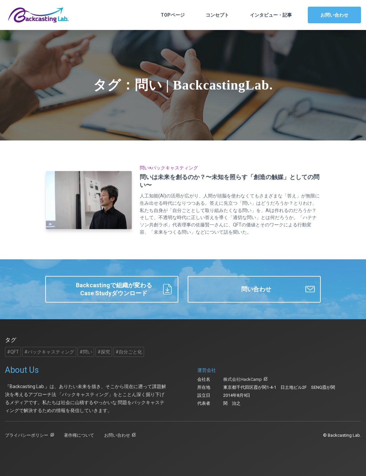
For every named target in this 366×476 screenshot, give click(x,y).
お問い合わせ (334, 15)
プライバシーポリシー (26, 435)
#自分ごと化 (128, 352)
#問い (86, 352)
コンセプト (217, 15)
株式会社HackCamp (242, 379)
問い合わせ (278, 289)
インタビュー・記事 (271, 15)
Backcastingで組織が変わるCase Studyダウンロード (124, 289)
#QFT (13, 352)
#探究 (103, 352)
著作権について (79, 435)
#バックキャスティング (49, 352)
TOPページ (173, 15)
